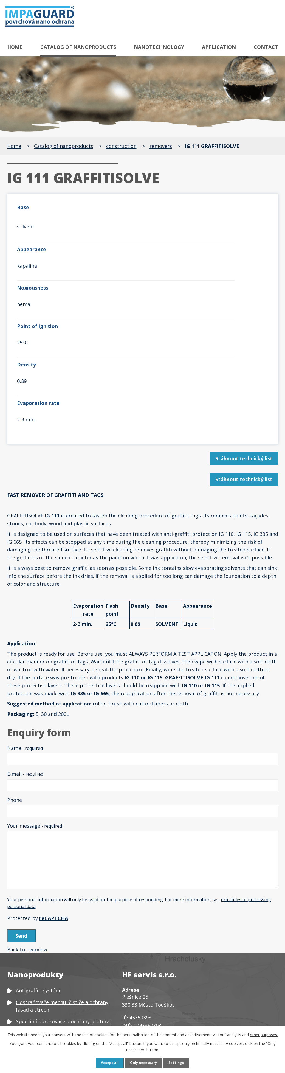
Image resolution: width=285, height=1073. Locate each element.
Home (14, 47)
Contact (266, 47)
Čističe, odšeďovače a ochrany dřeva (58, 963)
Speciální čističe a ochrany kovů (53, 940)
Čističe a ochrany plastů (44, 987)
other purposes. (264, 1033)
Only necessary (144, 1062)
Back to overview (27, 836)
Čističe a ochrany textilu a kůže (52, 975)
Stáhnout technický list (241, 343)
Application (219, 47)
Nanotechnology (159, 47)
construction (121, 146)
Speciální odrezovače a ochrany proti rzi (63, 908)
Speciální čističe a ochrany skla (52, 951)
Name (25, 632)
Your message (34, 710)
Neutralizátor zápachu (42, 1018)
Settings (179, 1062)
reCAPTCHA (53, 803)
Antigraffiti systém (38, 877)
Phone (14, 684)
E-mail (25, 658)
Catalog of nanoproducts (78, 47)
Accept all (107, 1062)
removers (160, 146)
